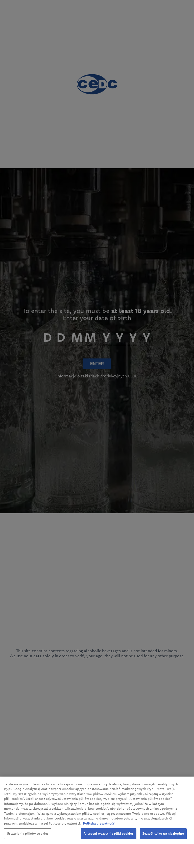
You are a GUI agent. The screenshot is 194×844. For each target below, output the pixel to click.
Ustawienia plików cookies (27, 835)
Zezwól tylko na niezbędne (163, 835)
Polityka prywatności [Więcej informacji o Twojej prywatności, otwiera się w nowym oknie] (99, 825)
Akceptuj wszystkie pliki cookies (109, 835)
